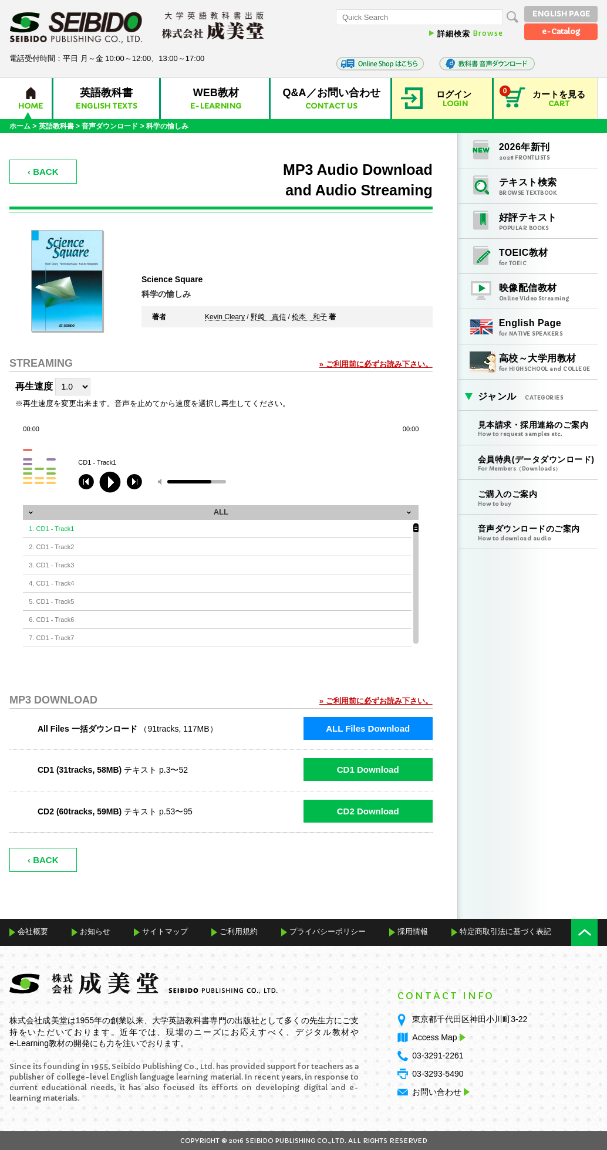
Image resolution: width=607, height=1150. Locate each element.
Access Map (437, 1037)
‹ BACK (43, 172)
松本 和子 (309, 317)
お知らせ (95, 931)
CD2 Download (368, 811)
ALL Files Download (368, 728)
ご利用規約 (239, 931)
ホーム (20, 126)
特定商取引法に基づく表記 (505, 931)
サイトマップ (165, 931)
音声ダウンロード (110, 126)
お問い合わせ (436, 1092)
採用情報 (412, 931)
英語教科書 (56, 126)
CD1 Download (368, 769)
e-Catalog (561, 31)
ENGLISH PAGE (561, 14)
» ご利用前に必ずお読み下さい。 (376, 364)
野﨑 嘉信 (268, 317)
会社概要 (33, 931)
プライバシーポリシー (327, 931)
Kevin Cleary (225, 317)
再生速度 (34, 386)
